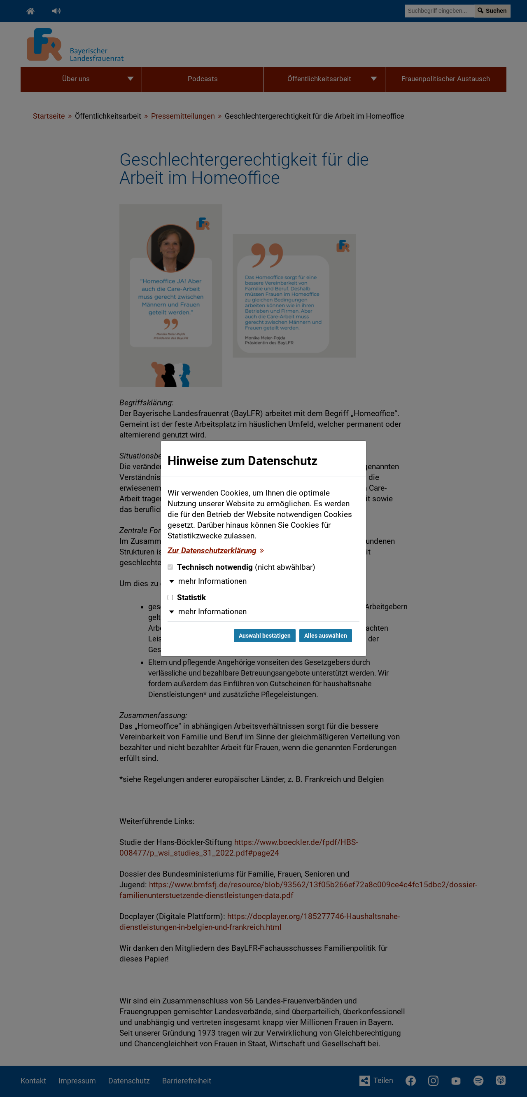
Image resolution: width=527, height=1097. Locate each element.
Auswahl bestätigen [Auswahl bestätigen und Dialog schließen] (265, 635)
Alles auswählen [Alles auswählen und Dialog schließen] (325, 635)
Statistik (187, 597)
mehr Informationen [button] (212, 581)
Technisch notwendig (241, 567)
